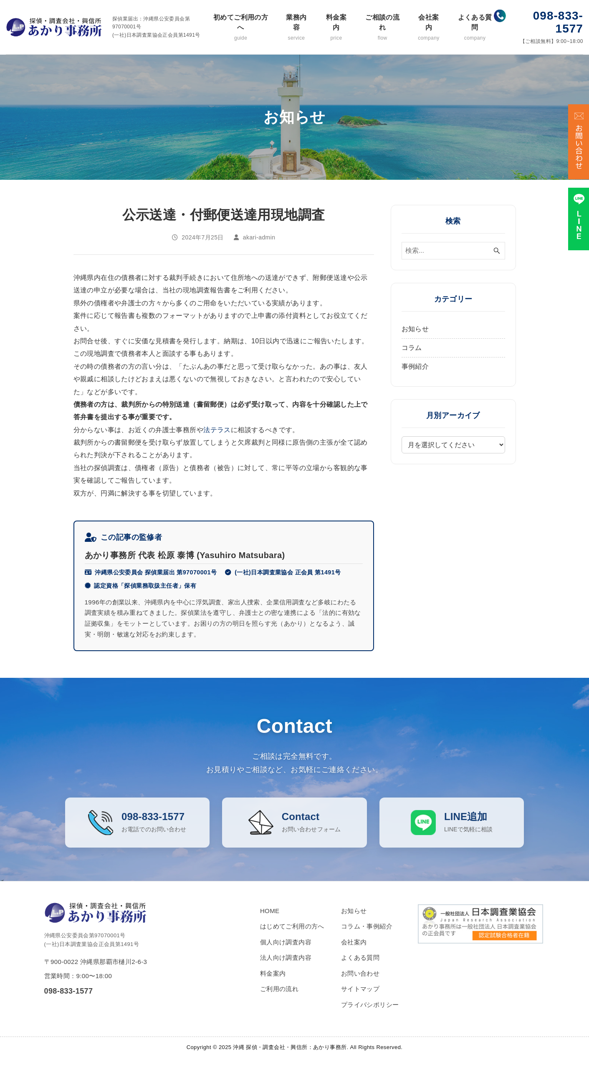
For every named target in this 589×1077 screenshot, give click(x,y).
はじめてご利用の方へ (292, 938)
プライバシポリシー (370, 1017)
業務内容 (296, 28)
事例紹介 (415, 366)
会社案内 (429, 28)
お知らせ (415, 328)
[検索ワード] (453, 250)
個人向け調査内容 (285, 954)
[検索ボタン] (496, 250)
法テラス (217, 429)
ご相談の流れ (383, 28)
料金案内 (336, 28)
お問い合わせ (360, 985)
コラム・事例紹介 (366, 938)
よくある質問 (475, 28)
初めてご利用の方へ (240, 28)
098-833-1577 (558, 22)
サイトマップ (360, 1001)
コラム (412, 347)
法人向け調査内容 (285, 970)
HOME (270, 923)
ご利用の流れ (279, 1001)
